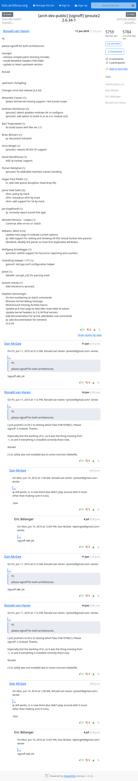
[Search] (133, 5)
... (10, 357)
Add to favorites (116, 68)
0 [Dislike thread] (89, 329)
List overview (113, 43)
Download (114, 51)
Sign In (64, 5)
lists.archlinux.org (15, 5)
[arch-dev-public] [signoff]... (11, 20)
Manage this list (43, 5)
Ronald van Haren (16, 31)
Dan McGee (12, 343)
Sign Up (81, 5)
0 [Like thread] (82, 329)
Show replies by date (90, 335)
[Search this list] (110, 5)
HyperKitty (70, 776)
